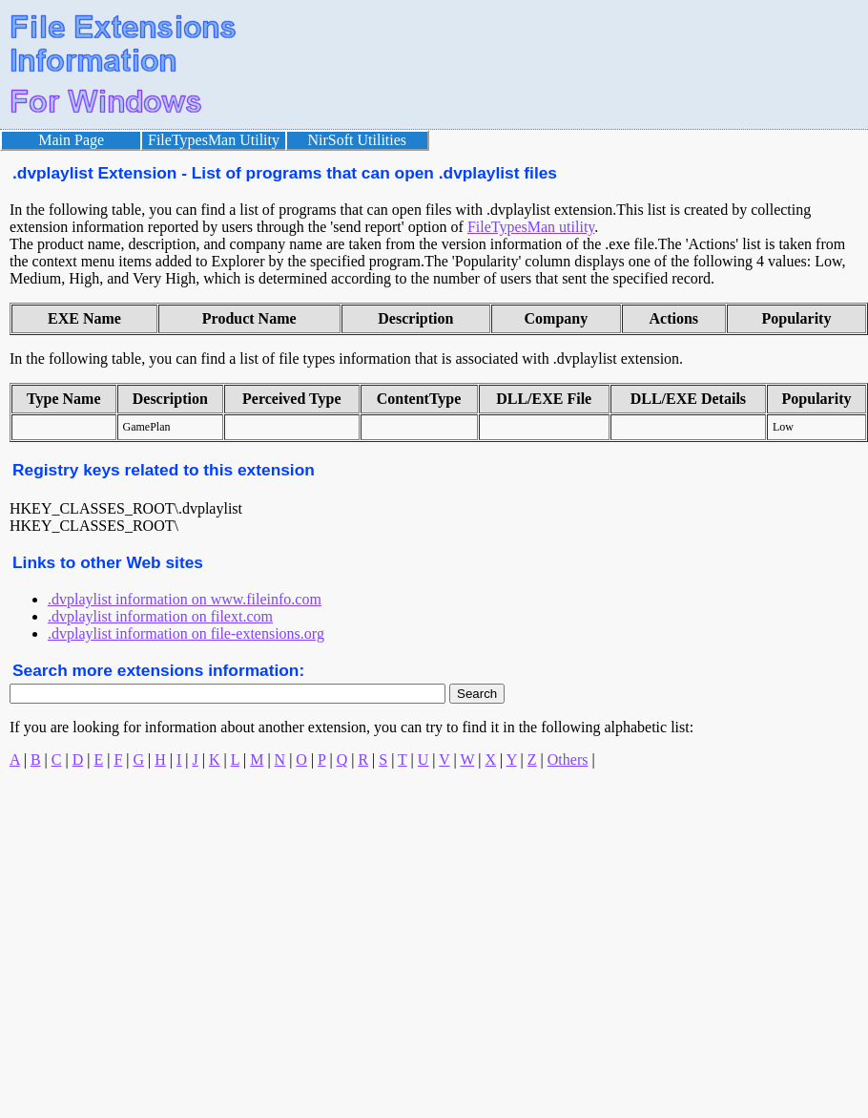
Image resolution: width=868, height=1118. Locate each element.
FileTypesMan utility (530, 227)
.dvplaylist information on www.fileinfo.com (184, 599)
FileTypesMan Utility (213, 140)
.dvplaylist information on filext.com (160, 616)
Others (568, 759)
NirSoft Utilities (357, 140)
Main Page (71, 140)
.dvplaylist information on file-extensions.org (186, 633)
